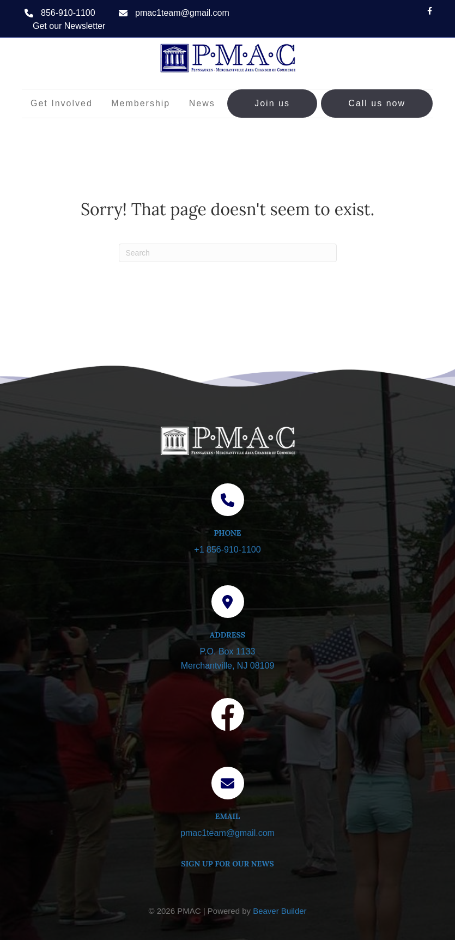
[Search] (228, 253)
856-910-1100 (68, 12)
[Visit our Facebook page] (228, 716)
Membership (140, 103)
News (202, 103)
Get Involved (62, 103)
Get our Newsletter (69, 26)
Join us (272, 103)
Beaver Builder (279, 910)
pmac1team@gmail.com (182, 12)
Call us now (376, 103)
